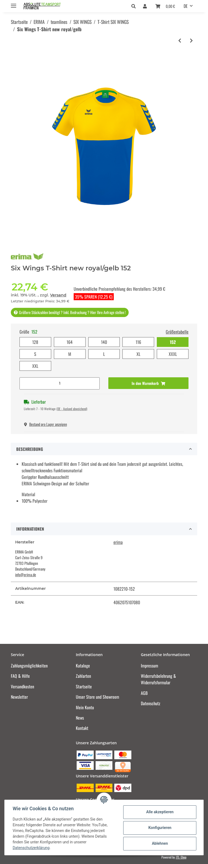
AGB (144, 693)
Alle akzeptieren (159, 812)
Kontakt (82, 728)
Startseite (84, 686)
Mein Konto (85, 707)
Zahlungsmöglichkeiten (29, 665)
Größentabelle (177, 331)
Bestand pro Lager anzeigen (45, 424)
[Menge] (59, 383)
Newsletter (19, 697)
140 (104, 342)
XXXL (173, 354)
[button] (135, 6)
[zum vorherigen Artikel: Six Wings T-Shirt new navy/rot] (180, 40)
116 (138, 342)
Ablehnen (159, 843)
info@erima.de (25, 574)
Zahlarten (83, 676)
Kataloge (83, 665)
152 (173, 342)
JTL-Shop (181, 857)
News (80, 717)
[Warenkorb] (165, 6)
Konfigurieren (159, 827)
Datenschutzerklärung (31, 848)
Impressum (149, 665)
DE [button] (186, 6)
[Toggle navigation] (13, 3)
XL (138, 354)
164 (70, 342)
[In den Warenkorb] (148, 383)
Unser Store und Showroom (97, 697)
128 (35, 342)
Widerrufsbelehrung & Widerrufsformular (158, 679)
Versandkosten (22, 686)
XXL (35, 366)
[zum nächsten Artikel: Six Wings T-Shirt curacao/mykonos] (191, 40)
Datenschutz (150, 703)
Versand (58, 295)
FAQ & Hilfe (20, 676)
